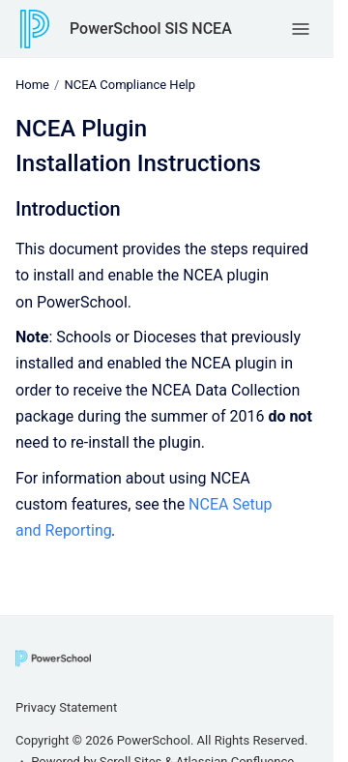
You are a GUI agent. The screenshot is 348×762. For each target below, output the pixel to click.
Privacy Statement (66, 707)
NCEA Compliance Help (129, 84)
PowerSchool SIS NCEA (151, 28)
